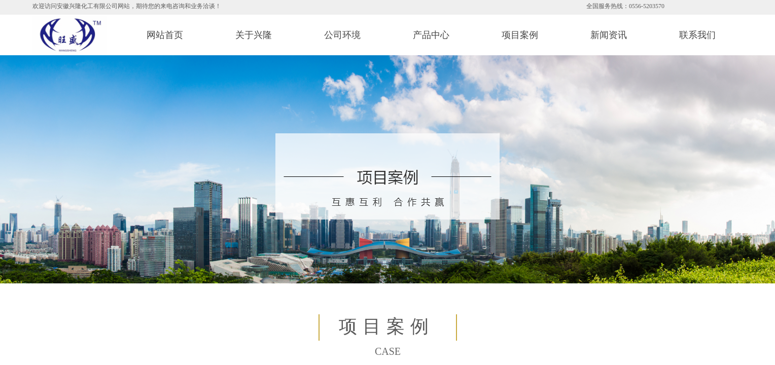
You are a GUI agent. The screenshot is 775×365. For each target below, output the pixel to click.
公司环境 (342, 35)
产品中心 (431, 35)
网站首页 (165, 35)
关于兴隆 (253, 35)
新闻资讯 (608, 35)
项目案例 (520, 35)
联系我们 (697, 35)
